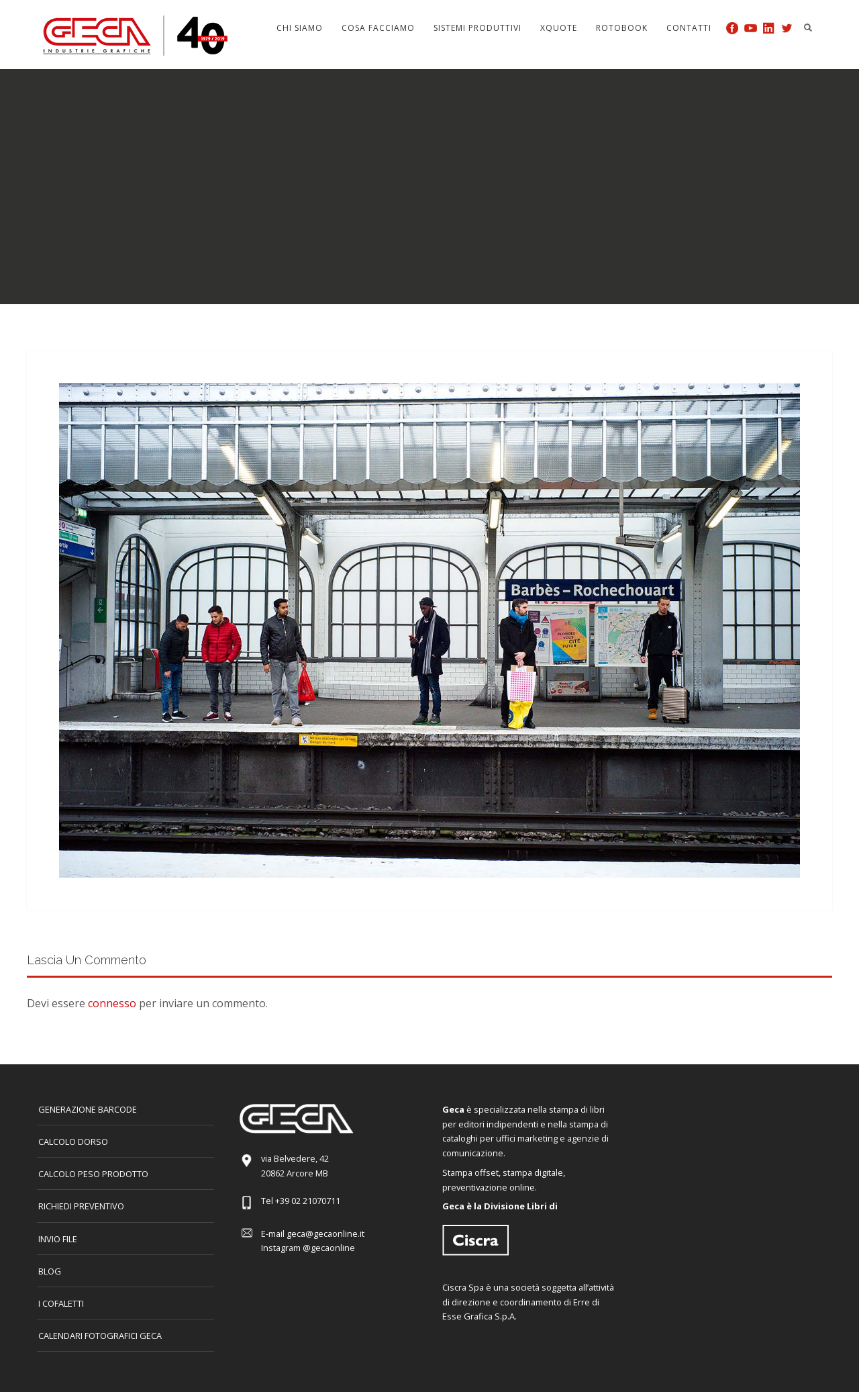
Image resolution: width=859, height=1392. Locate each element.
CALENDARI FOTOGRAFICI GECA (100, 1336)
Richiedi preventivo (81, 1206)
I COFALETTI (61, 1303)
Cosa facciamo (378, 28)
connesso (112, 1003)
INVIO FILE (57, 1239)
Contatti (688, 28)
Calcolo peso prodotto (93, 1174)
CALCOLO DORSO (73, 1141)
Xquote (558, 28)
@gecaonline (329, 1248)
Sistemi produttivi (477, 28)
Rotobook (622, 28)
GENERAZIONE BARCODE (87, 1109)
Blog (49, 1271)
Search (808, 27)
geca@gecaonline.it (325, 1233)
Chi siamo (299, 28)
